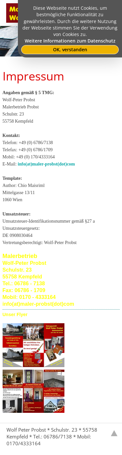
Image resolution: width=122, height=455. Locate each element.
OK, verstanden (70, 50)
